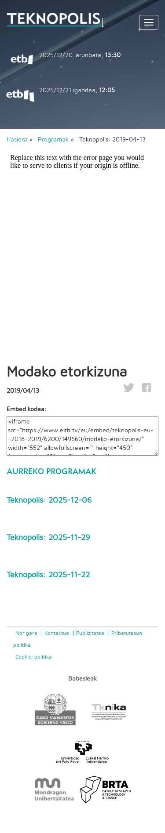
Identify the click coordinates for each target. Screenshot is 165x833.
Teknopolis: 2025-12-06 (49, 500)
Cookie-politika (33, 656)
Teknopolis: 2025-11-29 (48, 538)
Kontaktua (56, 633)
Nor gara (26, 633)
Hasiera (17, 140)
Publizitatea (90, 633)
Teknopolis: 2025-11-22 (48, 575)
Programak (53, 140)
